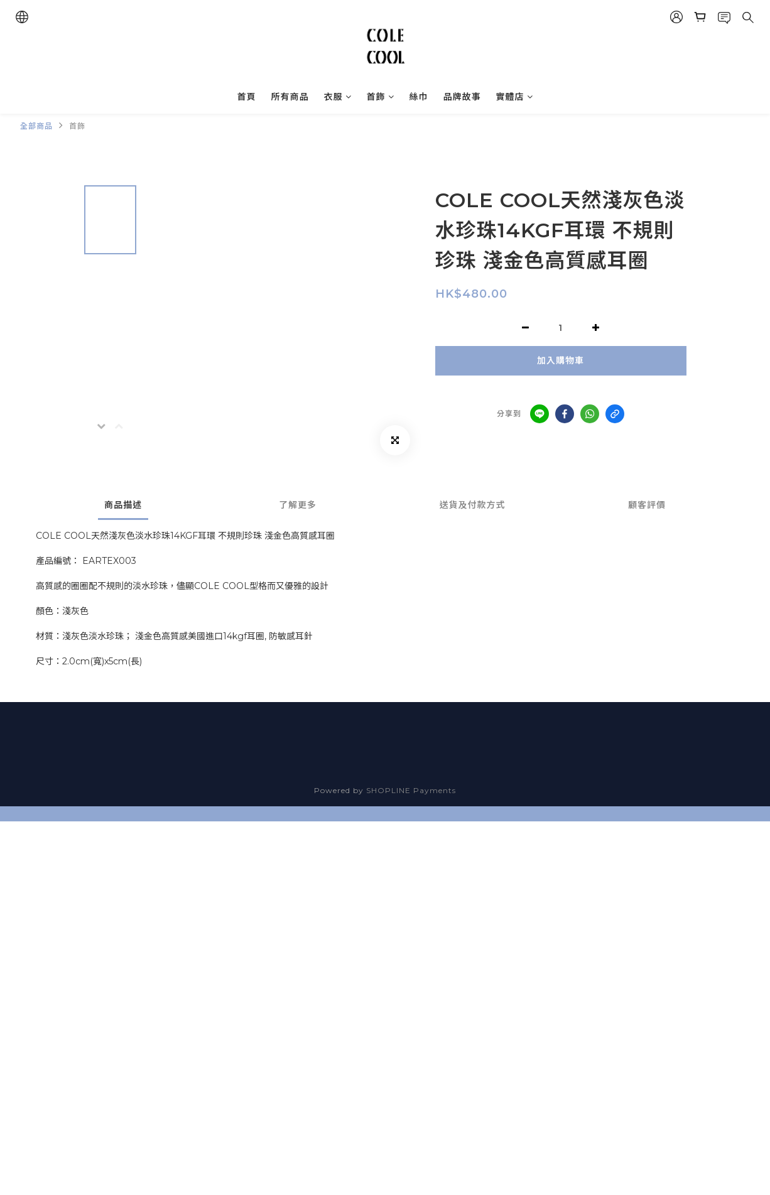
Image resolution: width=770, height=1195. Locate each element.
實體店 (514, 96)
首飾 (380, 96)
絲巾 (418, 96)
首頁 (246, 96)
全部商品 (36, 126)
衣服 (338, 96)
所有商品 (290, 96)
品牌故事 (462, 96)
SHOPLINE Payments (411, 790)
